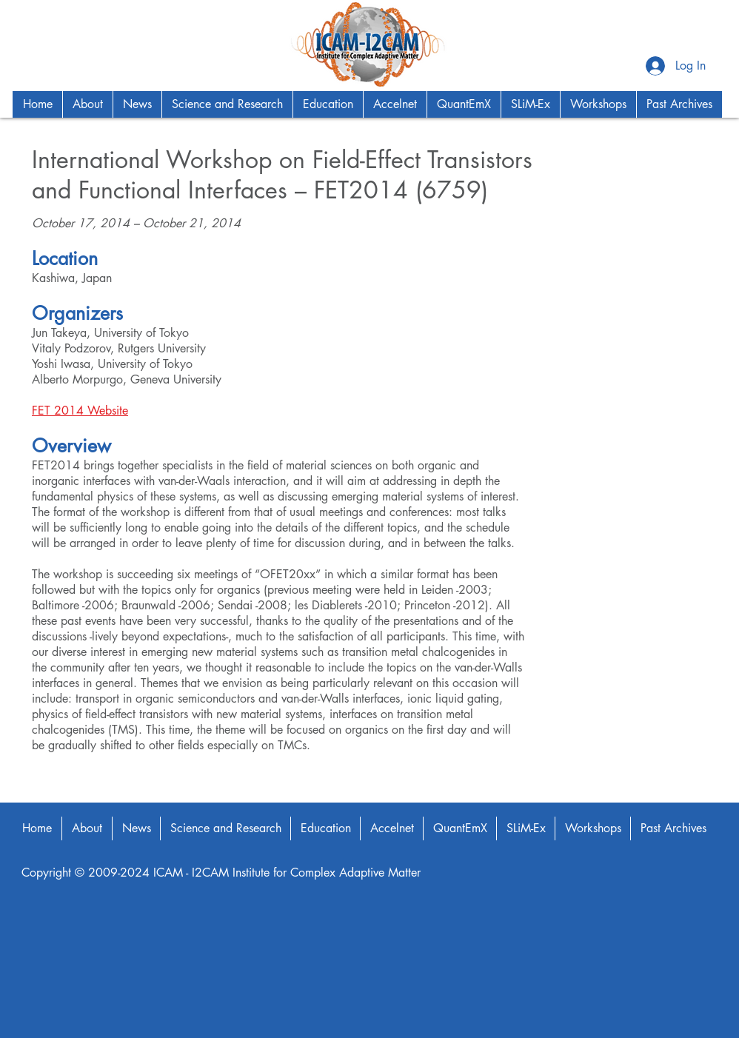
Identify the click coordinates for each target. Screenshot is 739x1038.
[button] (87, 104)
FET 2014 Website (80, 410)
